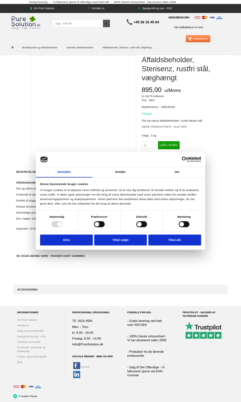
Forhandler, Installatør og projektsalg (31, 349)
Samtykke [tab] (64, 171)
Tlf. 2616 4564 (82, 321)
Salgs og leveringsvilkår (30, 330)
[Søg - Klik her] (106, 23)
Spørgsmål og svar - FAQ (156, 8)
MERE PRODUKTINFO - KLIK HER (164, 126)
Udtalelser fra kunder (29, 342)
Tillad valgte (120, 239)
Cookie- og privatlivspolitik (32, 356)
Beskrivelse (26, 171)
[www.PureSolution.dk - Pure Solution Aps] (26, 22)
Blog (19, 362)
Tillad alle (174, 239)
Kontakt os (97, 8)
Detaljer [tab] (120, 171)
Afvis (66, 239)
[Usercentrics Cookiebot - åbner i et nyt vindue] (184, 159)
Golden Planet (29, 396)
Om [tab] (177, 171)
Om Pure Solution (43, 8)
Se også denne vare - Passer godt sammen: (50, 255)
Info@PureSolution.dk (87, 344)
